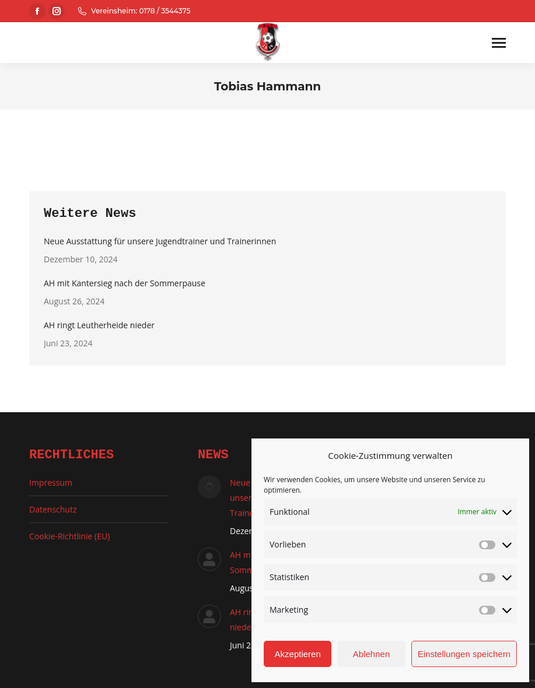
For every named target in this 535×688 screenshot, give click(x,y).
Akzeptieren (298, 654)
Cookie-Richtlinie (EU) (69, 536)
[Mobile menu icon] (499, 43)
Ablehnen (371, 654)
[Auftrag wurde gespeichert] (209, 487)
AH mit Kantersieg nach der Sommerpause (124, 283)
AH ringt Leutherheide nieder (99, 325)
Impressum (50, 482)
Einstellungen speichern (464, 654)
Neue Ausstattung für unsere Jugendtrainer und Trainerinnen (160, 241)
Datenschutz (52, 509)
